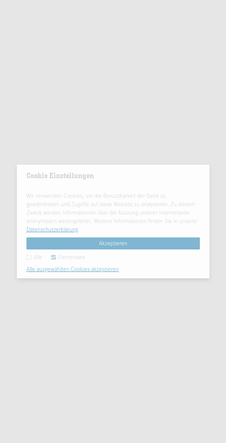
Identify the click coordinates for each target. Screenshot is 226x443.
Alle (34, 257)
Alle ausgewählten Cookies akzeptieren (72, 269)
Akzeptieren (113, 243)
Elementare (68, 257)
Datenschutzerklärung (52, 229)
